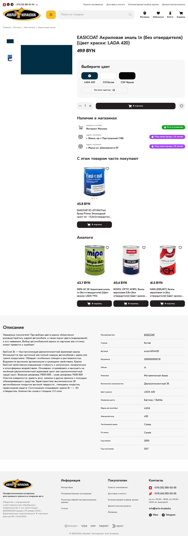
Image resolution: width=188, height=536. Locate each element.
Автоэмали (29, 28)
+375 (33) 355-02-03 (24, 5)
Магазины (112, 506)
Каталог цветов (157, 75)
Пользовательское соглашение (76, 487)
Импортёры (67, 481)
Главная (7, 28)
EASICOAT (149, 328)
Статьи (64, 502)
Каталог (17, 28)
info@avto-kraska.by (160, 502)
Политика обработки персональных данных (78, 494)
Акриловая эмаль (46, 28)
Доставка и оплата (115, 5)
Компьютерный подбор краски (143, 5)
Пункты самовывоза (93, 5)
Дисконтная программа (173, 5)
